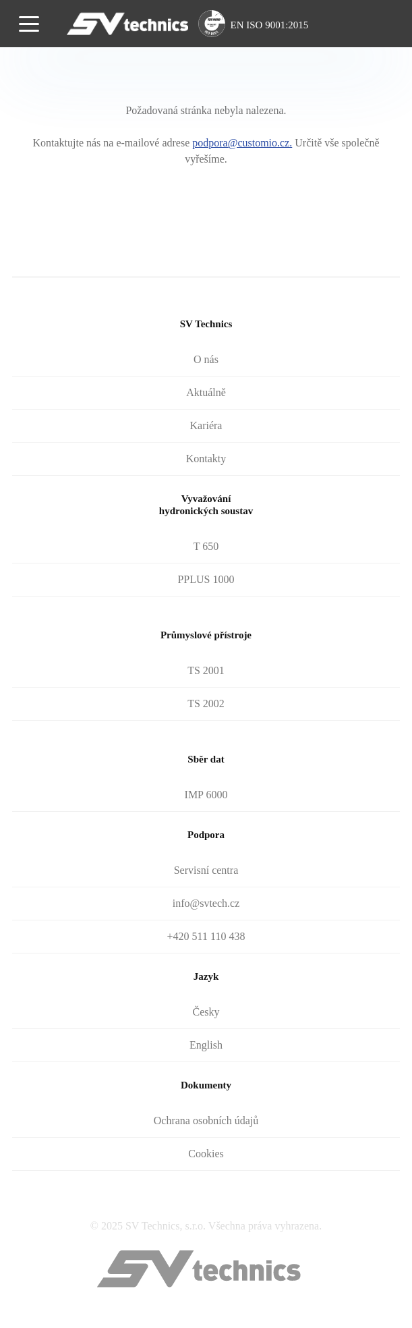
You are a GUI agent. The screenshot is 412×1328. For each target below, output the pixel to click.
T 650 (206, 546)
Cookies (205, 1153)
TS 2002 (206, 703)
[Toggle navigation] (29, 23)
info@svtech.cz (206, 903)
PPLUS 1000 (205, 579)
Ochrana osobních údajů (206, 1120)
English (206, 1045)
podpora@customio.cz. (242, 142)
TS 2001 (206, 670)
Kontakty (206, 458)
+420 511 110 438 (206, 936)
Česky (205, 1012)
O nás (206, 359)
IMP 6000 (206, 794)
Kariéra (206, 425)
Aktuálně (206, 392)
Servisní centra (206, 870)
